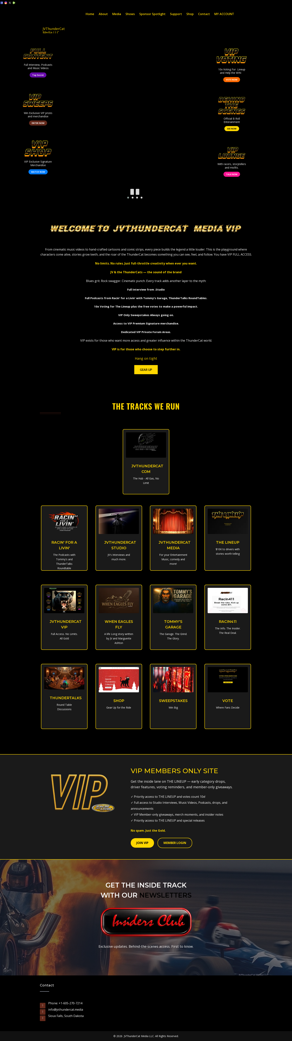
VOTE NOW (231, 79)
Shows (130, 14)
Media (116, 14)
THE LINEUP (228, 542)
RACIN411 (228, 621)
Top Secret (38, 75)
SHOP (118, 700)
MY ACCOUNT (224, 14)
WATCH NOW (38, 171)
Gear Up (146, 370)
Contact (204, 14)
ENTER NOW (38, 123)
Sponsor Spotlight (152, 14)
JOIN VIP (142, 843)
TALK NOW (231, 174)
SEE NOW (232, 128)
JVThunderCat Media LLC (54, 29)
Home (90, 14)
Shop (190, 14)
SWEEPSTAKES (174, 700)
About (103, 14)
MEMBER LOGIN (175, 843)
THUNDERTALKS (66, 698)
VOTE (227, 700)
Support (176, 14)
